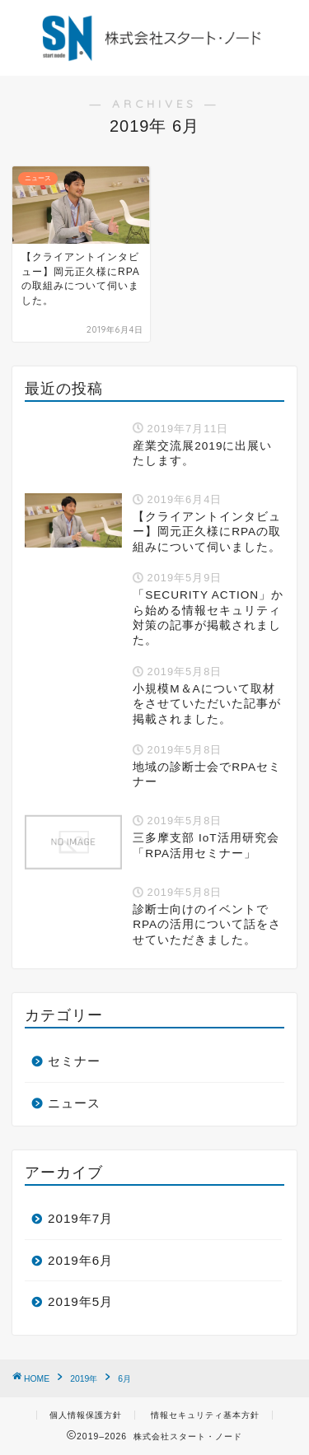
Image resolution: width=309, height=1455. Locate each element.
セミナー (74, 1061)
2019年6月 (80, 1260)
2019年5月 (80, 1301)
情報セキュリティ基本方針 (205, 1415)
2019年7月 (80, 1218)
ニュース (74, 1103)
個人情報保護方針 (85, 1415)
